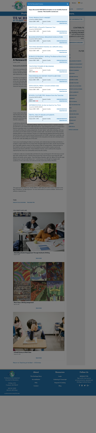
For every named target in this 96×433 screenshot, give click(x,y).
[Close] (67, 4)
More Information (62, 21)
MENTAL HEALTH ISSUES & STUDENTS (41, 115)
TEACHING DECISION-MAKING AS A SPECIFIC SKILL (46, 47)
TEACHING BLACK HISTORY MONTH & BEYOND (45, 76)
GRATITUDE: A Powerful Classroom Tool (42, 27)
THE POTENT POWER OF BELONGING (41, 66)
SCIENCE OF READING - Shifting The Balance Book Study (47, 57)
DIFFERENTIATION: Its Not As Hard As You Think (45, 105)
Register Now (63, 23)
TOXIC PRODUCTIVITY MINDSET (39, 18)
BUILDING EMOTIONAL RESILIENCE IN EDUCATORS (46, 37)
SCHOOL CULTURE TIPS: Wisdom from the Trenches (46, 95)
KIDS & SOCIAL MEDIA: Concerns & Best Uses (44, 86)
